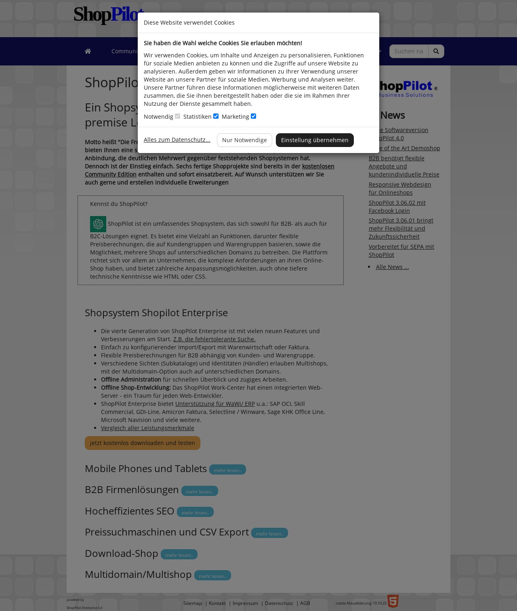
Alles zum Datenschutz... (177, 139)
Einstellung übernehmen (315, 140)
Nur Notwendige (244, 140)
